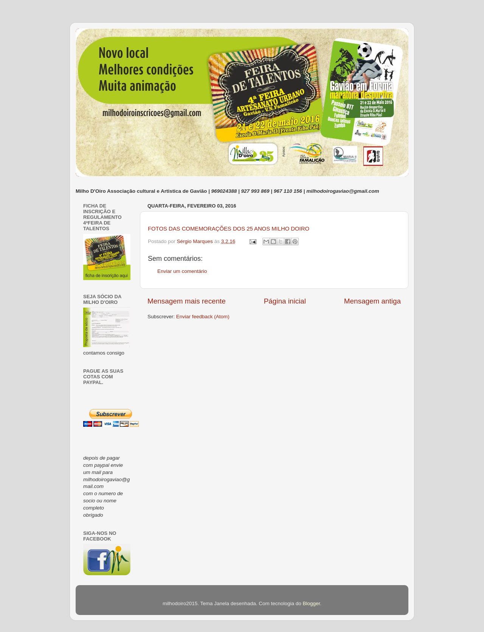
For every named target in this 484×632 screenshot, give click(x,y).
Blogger (311, 603)
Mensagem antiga (372, 301)
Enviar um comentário (182, 271)
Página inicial (285, 301)
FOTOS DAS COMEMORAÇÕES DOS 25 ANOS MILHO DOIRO (228, 229)
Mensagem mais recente (186, 301)
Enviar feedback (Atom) (203, 316)
